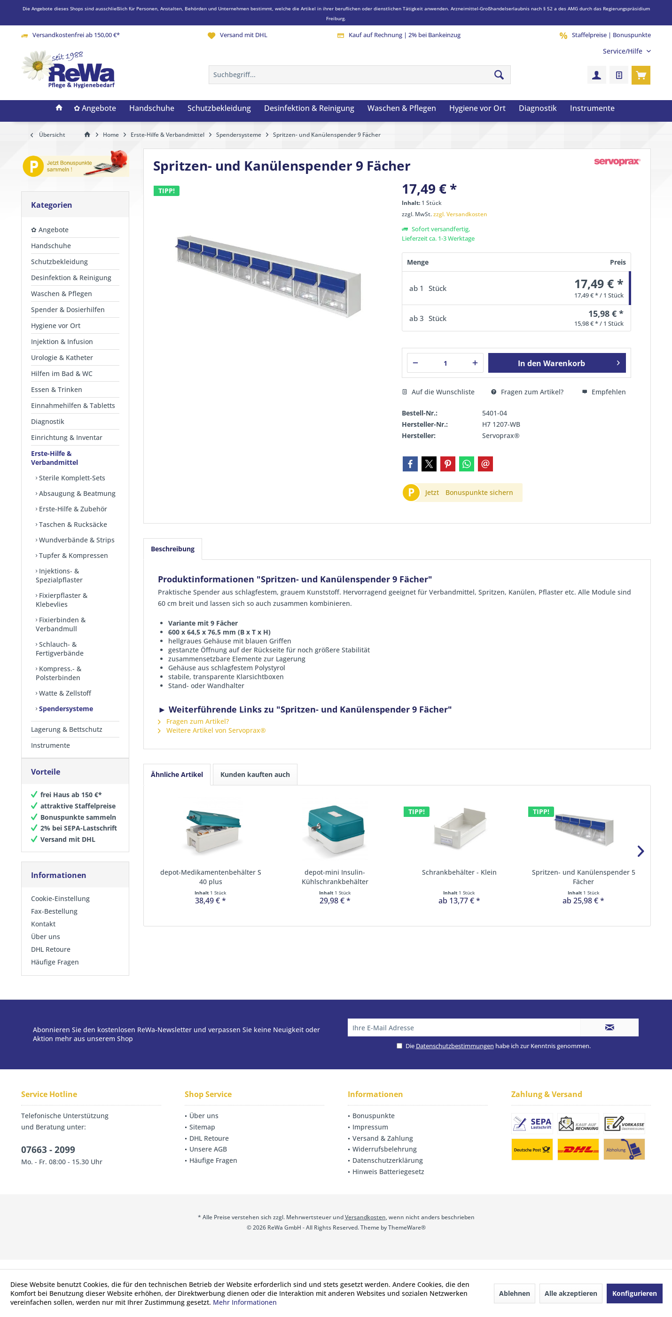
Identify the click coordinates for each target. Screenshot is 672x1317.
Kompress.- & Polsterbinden (58, 673)
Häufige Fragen (55, 971)
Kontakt (43, 933)
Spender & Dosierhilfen (68, 309)
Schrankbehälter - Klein (459, 872)
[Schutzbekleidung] (219, 108)
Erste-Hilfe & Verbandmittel (54, 458)
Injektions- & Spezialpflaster (59, 575)
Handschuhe (51, 245)
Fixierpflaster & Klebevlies (61, 600)
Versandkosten (365, 1227)
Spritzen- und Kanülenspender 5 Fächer (583, 877)
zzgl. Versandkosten (460, 214)
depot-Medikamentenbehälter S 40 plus (210, 877)
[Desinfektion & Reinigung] (309, 108)
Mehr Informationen (245, 1302)
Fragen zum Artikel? (527, 391)
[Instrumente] (592, 108)
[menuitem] (623, 51)
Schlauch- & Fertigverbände (60, 649)
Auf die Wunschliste (438, 391)
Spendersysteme (65, 708)
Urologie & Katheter (62, 357)
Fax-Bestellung (54, 920)
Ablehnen (514, 1293)
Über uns (45, 945)
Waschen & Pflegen (61, 293)
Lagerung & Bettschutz (66, 729)
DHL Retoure (50, 958)
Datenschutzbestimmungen (455, 1055)
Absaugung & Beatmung (76, 493)
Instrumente (50, 745)
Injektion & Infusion (62, 341)
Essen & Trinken (56, 389)
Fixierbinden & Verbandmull (61, 624)
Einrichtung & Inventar (66, 437)
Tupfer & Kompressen (72, 555)
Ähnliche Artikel (177, 774)
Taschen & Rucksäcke (72, 524)
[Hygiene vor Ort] (477, 108)
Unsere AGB (208, 1158)
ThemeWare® (407, 1237)
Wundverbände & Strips (76, 539)
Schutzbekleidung (59, 261)
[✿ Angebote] (95, 108)
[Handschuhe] (152, 108)
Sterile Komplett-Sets (71, 477)
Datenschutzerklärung (387, 1169)
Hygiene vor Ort (55, 325)
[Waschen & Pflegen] (402, 108)
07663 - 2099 (48, 1159)
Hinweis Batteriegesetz (388, 1180)
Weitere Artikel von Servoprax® (212, 730)
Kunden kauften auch (255, 774)
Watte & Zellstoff (64, 693)
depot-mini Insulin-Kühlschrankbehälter (335, 877)
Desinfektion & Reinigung (71, 277)
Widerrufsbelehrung (384, 1158)
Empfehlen (604, 391)
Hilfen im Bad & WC (62, 373)
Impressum (370, 1136)
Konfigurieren (634, 1293)
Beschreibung (173, 548)
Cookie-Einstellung (60, 907)
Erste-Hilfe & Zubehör (72, 508)
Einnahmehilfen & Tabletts (73, 405)
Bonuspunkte (373, 1125)
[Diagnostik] (537, 108)
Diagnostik (47, 421)
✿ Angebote (50, 229)
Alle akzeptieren (571, 1293)
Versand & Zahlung (382, 1147)
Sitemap (202, 1136)
